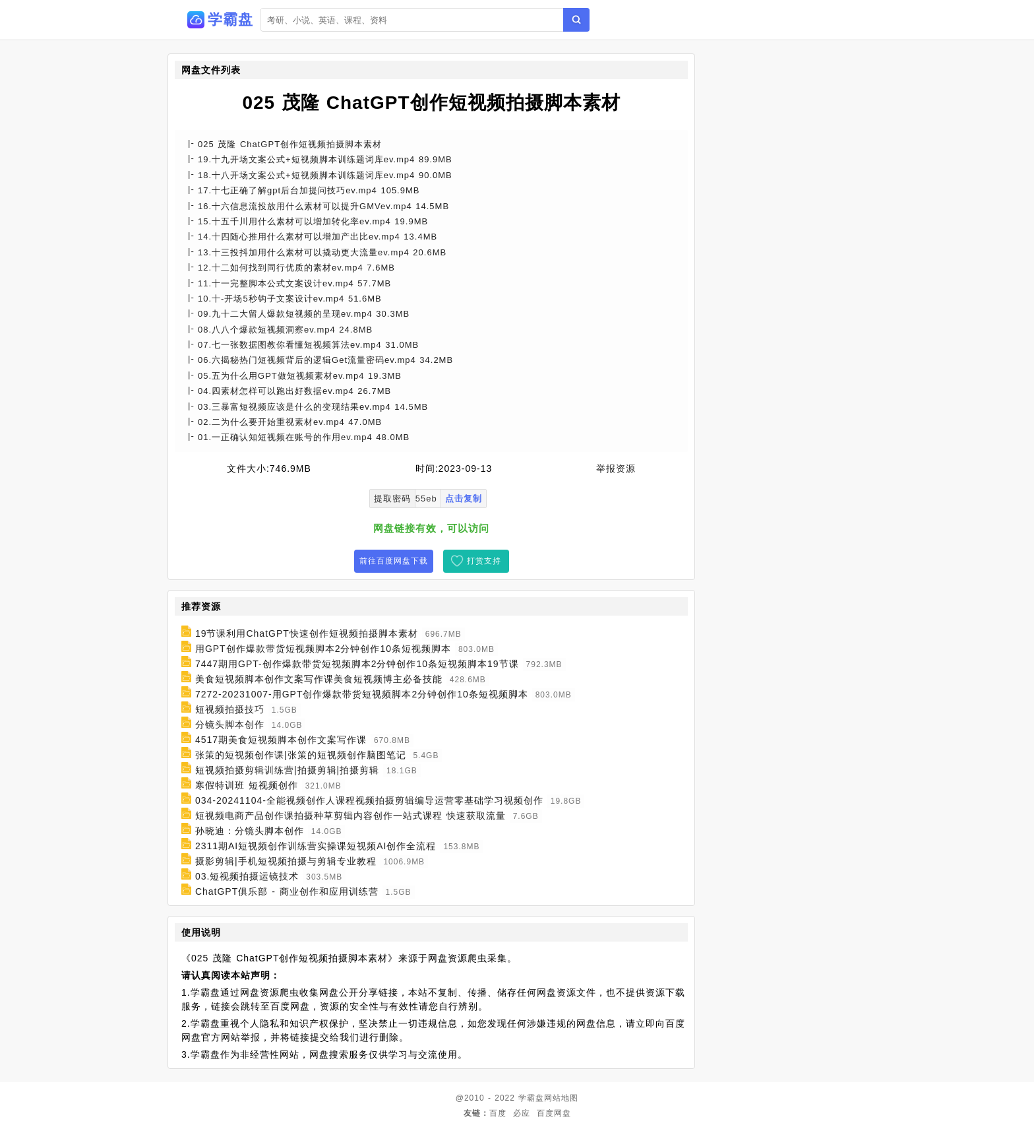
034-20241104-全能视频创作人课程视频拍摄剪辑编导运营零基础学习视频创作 (369, 800)
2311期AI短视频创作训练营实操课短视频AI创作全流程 (316, 846)
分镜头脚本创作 (229, 724)
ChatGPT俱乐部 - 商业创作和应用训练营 (287, 891)
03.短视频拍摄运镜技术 (247, 876)
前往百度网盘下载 (393, 560)
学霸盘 (531, 1098)
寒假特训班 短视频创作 (246, 785)
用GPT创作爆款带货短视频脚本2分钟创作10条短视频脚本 (323, 648)
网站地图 (561, 1098)
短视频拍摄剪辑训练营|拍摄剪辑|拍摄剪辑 (287, 770)
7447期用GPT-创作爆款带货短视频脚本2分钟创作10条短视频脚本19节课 (357, 664)
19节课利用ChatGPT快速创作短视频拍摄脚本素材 (306, 633)
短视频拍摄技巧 (229, 709)
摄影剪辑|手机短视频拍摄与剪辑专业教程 (286, 861)
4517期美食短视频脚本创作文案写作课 (281, 739)
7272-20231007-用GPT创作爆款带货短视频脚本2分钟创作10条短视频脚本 (361, 694)
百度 (497, 1113)
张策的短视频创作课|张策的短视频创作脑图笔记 (300, 755)
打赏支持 (484, 560)
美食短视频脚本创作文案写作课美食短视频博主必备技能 (318, 679)
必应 (521, 1113)
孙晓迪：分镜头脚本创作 (249, 830)
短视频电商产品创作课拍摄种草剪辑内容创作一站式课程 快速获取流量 (350, 815)
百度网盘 (554, 1113)
